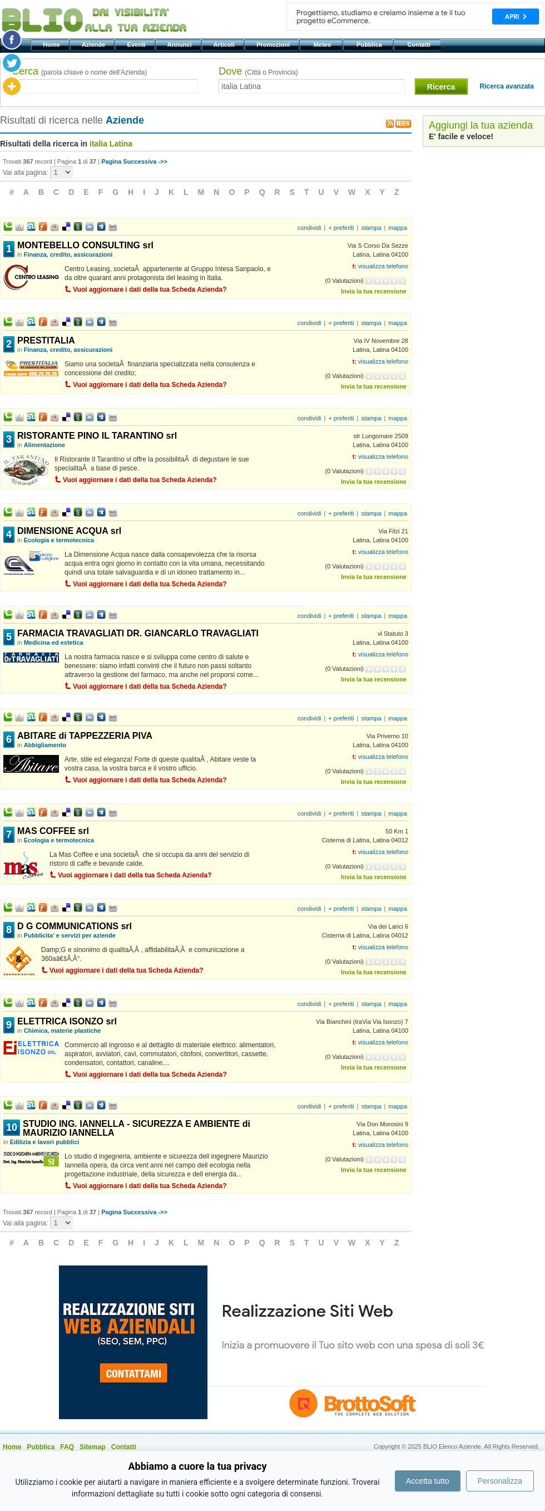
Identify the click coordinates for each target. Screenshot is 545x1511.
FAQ (67, 1447)
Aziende (94, 44)
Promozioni (274, 44)
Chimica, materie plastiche (62, 1030)
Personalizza (500, 1480)
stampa (371, 227)
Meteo (323, 44)
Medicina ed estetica (53, 642)
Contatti (419, 44)
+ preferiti (341, 227)
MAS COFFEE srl (53, 831)
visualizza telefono (383, 266)
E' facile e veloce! (461, 136)
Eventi (137, 44)
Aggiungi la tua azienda (481, 125)
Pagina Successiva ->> (134, 161)
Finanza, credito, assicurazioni (68, 254)
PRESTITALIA (46, 340)
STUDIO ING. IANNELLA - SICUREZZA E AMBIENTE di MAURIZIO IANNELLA (136, 1128)
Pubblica (370, 44)
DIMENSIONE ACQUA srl (69, 531)
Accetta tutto (427, 1480)
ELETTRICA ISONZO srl (67, 1021)
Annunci (180, 44)
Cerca (79, 71)
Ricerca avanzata (507, 86)
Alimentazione (45, 444)
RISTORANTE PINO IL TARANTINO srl (97, 435)
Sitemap (93, 1447)
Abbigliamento (45, 745)
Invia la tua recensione (374, 291)
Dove (258, 71)
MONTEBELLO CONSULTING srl (85, 245)
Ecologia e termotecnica (59, 540)
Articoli (225, 44)
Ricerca (441, 86)
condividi (309, 227)
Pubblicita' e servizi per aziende (70, 935)
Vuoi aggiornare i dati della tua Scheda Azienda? (150, 289)
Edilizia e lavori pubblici (45, 1142)
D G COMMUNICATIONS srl (74, 926)
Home (52, 44)
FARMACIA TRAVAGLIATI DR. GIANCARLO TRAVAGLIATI (138, 633)
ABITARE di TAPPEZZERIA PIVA (84, 735)
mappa (397, 227)
